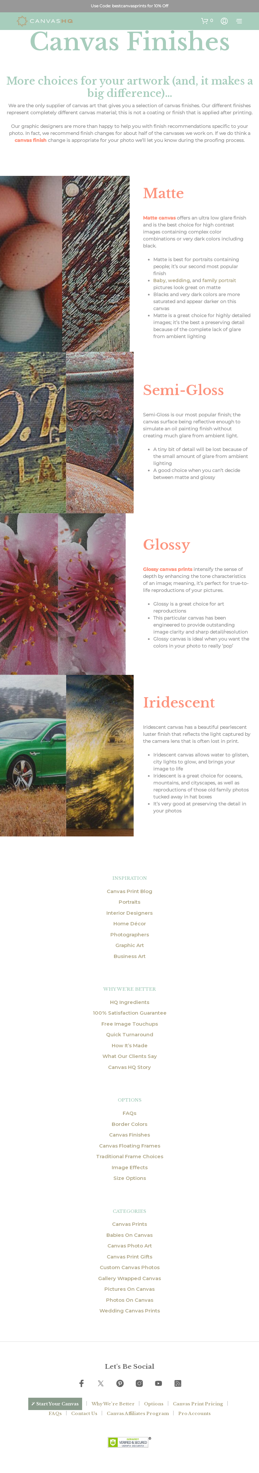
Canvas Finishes (129, 1135)
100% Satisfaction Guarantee (130, 1013)
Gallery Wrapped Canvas (129, 1278)
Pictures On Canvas (129, 1289)
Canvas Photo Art (129, 1245)
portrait (219, 280)
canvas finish (31, 140)
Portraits (129, 902)
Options (154, 1404)
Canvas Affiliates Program (138, 1413)
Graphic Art (129, 945)
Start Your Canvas (57, 1404)
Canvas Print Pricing (198, 1404)
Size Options (129, 1178)
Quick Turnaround (129, 1034)
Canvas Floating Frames (129, 1146)
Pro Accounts (194, 1413)
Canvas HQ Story (129, 1067)
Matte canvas (159, 218)
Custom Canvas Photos (130, 1267)
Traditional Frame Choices (129, 1156)
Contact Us (84, 1413)
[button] (207, 20)
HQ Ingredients (129, 1002)
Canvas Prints (129, 1224)
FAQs (129, 1113)
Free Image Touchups (129, 1024)
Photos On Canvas (129, 1300)
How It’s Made (130, 1045)
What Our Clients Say (129, 1056)
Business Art (130, 956)
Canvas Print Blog (129, 891)
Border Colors (129, 1124)
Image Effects (130, 1167)
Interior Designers (129, 913)
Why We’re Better (113, 1404)
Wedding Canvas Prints (129, 1310)
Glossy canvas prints (167, 569)
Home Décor (129, 923)
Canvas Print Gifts (129, 1256)
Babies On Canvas (129, 1235)
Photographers (129, 934)
